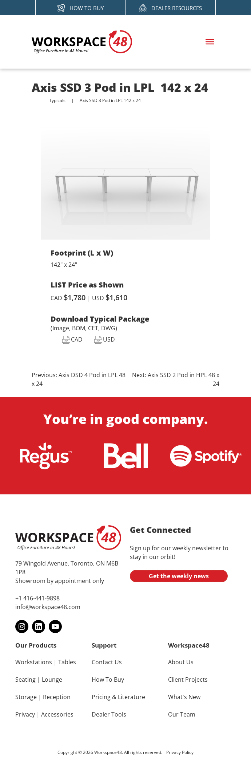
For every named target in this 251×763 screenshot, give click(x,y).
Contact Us (107, 662)
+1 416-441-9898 (37, 598)
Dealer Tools (109, 714)
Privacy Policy (180, 752)
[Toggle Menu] (210, 41)
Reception (57, 697)
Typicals (57, 100)
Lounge (52, 680)
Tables (67, 662)
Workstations (33, 662)
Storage (26, 697)
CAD (77, 339)
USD (109, 339)
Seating (25, 680)
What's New (184, 697)
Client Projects (188, 680)
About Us (181, 662)
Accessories (57, 714)
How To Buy (108, 680)
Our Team (181, 714)
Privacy (25, 714)
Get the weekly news (179, 576)
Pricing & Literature (118, 697)
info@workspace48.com (47, 607)
